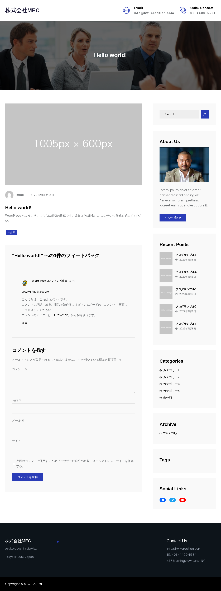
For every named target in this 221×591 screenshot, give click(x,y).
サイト (16, 441)
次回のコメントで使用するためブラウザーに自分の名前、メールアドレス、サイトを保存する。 (75, 463)
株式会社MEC (22, 10)
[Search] (205, 114)
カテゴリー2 (171, 377)
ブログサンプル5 (185, 255)
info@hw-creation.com (154, 13)
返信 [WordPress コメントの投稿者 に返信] (24, 323)
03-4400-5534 (203, 13)
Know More (173, 217)
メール (18, 420)
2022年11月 (170, 433)
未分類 (11, 232)
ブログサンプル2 (185, 307)
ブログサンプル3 (185, 289)
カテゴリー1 (171, 370)
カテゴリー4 (171, 391)
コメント (20, 369)
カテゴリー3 (171, 384)
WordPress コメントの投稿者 (49, 280)
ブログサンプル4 (186, 272)
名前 (17, 400)
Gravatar (61, 315)
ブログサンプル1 (185, 324)
